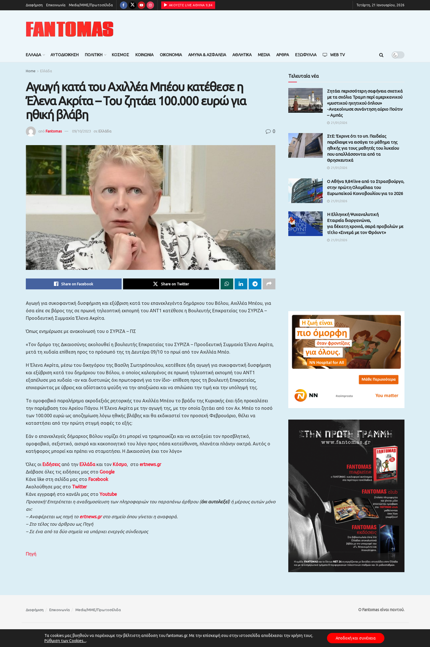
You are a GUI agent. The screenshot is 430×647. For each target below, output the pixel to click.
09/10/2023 (81, 131)
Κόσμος (120, 54)
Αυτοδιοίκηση (64, 54)
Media (264, 54)
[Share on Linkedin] (241, 283)
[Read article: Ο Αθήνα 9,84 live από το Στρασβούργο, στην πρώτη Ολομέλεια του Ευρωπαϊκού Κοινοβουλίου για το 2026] (305, 190)
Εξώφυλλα (305, 54)
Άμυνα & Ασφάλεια (207, 54)
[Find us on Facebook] (123, 5)
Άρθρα (282, 54)
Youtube (108, 494)
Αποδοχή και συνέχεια (356, 638)
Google (107, 471)
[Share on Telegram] (255, 283)
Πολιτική (93, 54)
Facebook (98, 479)
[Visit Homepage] (70, 29)
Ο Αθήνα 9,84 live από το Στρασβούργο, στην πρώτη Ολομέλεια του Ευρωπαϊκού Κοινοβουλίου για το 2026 (365, 187)
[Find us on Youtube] (141, 5)
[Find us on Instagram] (150, 5)
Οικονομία (171, 54)
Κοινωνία (144, 54)
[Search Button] (381, 55)
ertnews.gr (90, 516)
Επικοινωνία (55, 5)
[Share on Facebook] (74, 283)
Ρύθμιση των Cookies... (65, 640)
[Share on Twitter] (171, 283)
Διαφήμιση (34, 5)
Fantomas (54, 131)
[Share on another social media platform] (269, 283)
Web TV (334, 54)
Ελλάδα (33, 54)
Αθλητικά (242, 54)
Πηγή (31, 553)
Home (31, 71)
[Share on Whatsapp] (227, 283)
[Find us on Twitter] (132, 5)
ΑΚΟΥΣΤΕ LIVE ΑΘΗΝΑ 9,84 (188, 5)
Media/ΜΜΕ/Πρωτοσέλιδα (91, 5)
